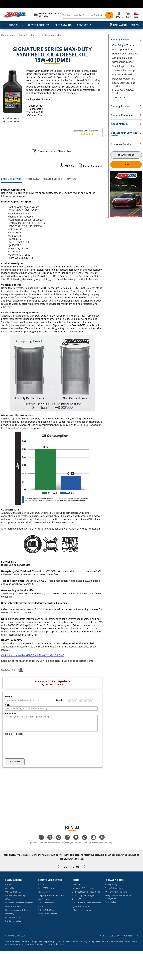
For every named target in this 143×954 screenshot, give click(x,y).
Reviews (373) (12, 669)
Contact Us (43, 887)
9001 (118, 938)
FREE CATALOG (63, 25)
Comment (10, 713)
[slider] (87, 134)
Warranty (9, 916)
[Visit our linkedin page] (93, 842)
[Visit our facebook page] (41, 842)
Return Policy (44, 894)
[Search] (87, 15)
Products (13, 35)
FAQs (40, 909)
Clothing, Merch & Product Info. (86, 894)
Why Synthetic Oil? (13, 894)
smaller (9, 736)
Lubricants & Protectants (83, 891)
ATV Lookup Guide (122, 57)
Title (7, 704)
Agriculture (118, 97)
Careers (9, 887)
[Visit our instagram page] (58, 842)
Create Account (126, 155)
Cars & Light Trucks (123, 45)
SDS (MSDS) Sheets (47, 913)
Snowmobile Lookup (123, 70)
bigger (19, 736)
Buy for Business (13, 909)
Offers (8, 902)
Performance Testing (15, 898)
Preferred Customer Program (19, 905)
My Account (43, 902)
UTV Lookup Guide (122, 61)
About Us (9, 891)
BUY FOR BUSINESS (39, 25)
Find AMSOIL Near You (126, 25)
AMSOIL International (81, 913)
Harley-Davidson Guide (125, 53)
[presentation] (30, 749)
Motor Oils (24, 35)
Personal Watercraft (123, 78)
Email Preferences (46, 905)
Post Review (15, 764)
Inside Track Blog (13, 923)
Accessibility (110, 905)
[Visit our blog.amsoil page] (102, 842)
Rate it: (60, 700)
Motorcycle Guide (122, 49)
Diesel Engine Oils (39, 35)
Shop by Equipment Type (83, 898)
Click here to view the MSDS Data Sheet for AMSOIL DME (32, 655)
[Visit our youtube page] (76, 842)
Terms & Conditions (114, 891)
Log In (126, 164)
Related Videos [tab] (52, 179)
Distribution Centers (47, 916)
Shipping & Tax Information (51, 898)
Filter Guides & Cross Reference (86, 905)
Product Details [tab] (11, 179)
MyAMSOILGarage (80, 909)
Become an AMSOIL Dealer (18, 913)
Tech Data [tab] (32, 179)
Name (8, 696)
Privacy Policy (111, 887)
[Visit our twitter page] (50, 842)
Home (4, 35)
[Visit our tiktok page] (84, 842)
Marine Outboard (122, 74)
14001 (124, 938)
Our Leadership (12, 920)
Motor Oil (76, 887)
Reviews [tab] (71, 179)
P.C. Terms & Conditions (116, 894)
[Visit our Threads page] (67, 842)
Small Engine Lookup (123, 66)
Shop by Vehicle (79, 902)
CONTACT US (84, 25)
